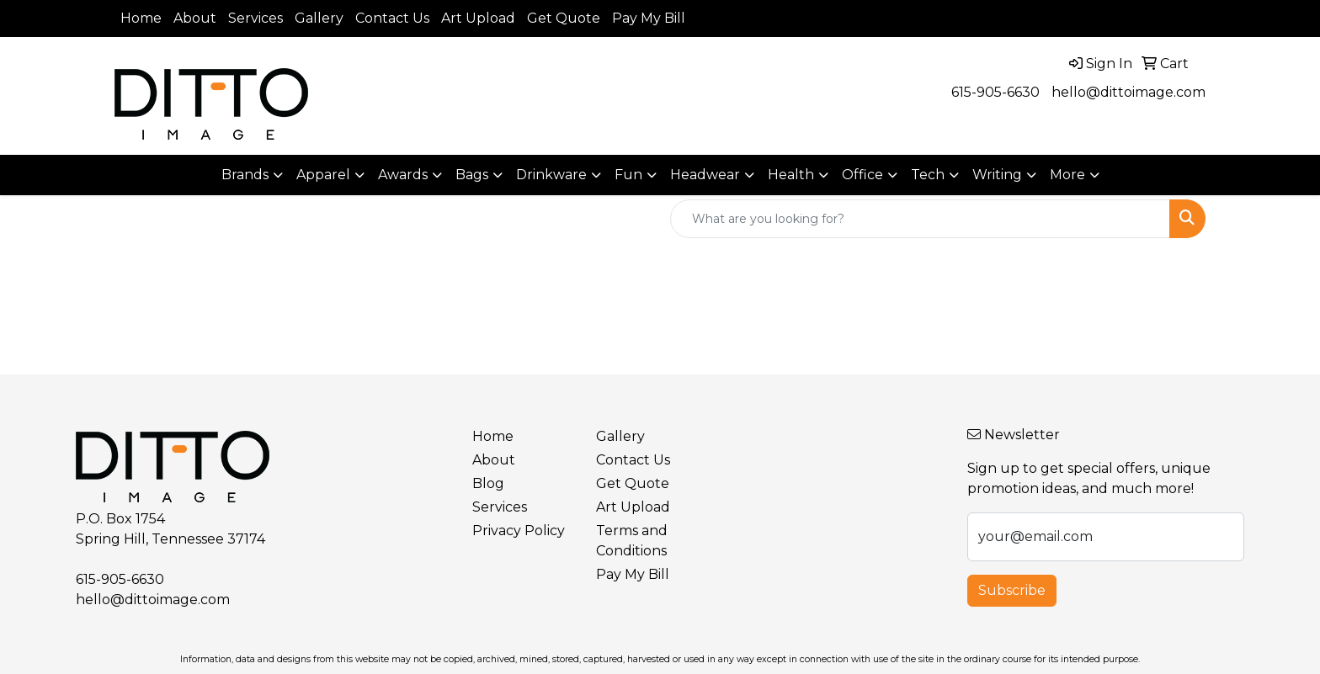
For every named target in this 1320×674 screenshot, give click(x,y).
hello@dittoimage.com (1128, 92)
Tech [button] (928, 175)
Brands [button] (245, 175)
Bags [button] (471, 175)
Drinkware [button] (551, 175)
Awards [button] (403, 175)
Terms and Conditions (632, 541)
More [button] (1067, 175)
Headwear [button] (705, 175)
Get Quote (563, 18)
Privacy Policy (518, 531)
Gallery (319, 18)
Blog (488, 483)
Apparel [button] (323, 175)
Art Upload (478, 18)
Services (255, 18)
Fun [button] (628, 175)
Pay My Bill (648, 18)
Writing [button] (997, 175)
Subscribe (1012, 590)
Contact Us (392, 18)
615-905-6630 (995, 92)
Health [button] (791, 175)
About (194, 18)
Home (141, 18)
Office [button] (862, 175)
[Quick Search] (920, 218)
